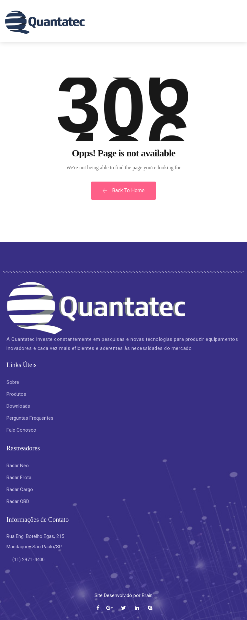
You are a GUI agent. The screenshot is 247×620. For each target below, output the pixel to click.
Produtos (16, 394)
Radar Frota (18, 477)
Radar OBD (17, 501)
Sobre (12, 382)
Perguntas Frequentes (29, 418)
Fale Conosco (21, 430)
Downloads (18, 406)
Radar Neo (18, 465)
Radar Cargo (19, 489)
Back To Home (123, 190)
